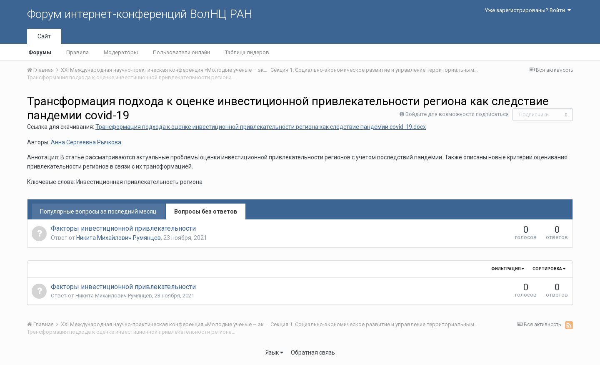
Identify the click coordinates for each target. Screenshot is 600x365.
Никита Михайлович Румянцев (118, 237)
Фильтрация (507, 269)
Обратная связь (313, 352)
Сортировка (548, 269)
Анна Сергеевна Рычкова (86, 142)
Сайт (44, 36)
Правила (77, 52)
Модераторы (121, 52)
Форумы (39, 52)
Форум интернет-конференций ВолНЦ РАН (139, 14)
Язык (274, 352)
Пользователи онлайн (181, 52)
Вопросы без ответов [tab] (205, 211)
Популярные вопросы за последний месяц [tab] (98, 211)
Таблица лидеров (247, 52)
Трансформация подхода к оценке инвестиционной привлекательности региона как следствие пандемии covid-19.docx (260, 126)
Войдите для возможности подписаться (457, 114)
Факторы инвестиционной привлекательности (123, 228)
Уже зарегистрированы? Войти (528, 10)
